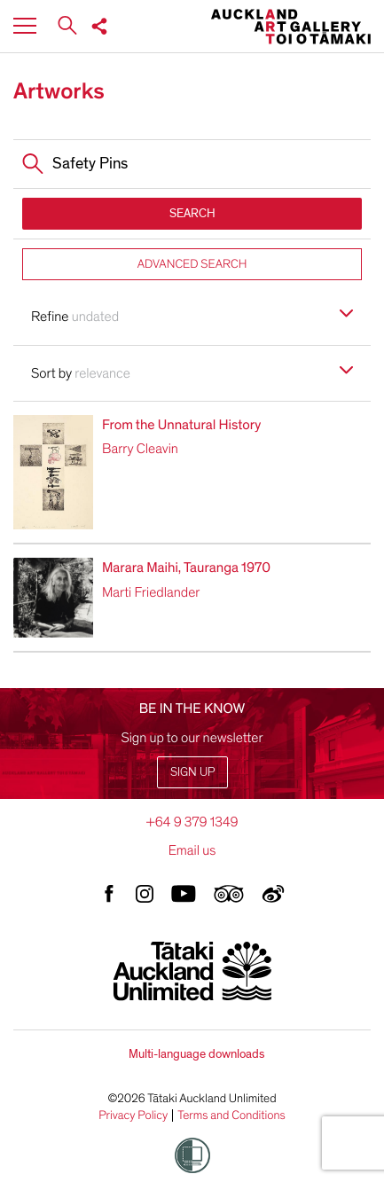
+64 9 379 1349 (191, 822)
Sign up (192, 771)
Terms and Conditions (231, 1115)
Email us (192, 850)
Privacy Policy (133, 1115)
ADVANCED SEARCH (192, 263)
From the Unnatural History (181, 424)
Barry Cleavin (140, 448)
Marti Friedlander (151, 592)
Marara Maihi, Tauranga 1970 (186, 567)
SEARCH (192, 213)
